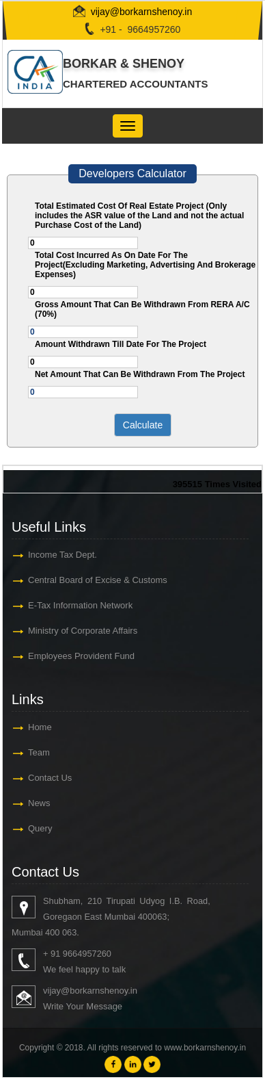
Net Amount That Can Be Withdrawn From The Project (140, 374)
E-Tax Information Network (80, 605)
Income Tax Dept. (62, 555)
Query (40, 828)
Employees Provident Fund (81, 656)
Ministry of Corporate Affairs (82, 630)
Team (39, 752)
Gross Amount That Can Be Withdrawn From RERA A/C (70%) (142, 309)
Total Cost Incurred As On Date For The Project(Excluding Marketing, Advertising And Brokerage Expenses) (145, 264)
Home (40, 727)
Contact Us (50, 778)
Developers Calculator (132, 173)
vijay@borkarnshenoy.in (142, 11)
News (39, 803)
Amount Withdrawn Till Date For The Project (120, 344)
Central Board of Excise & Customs (97, 580)
